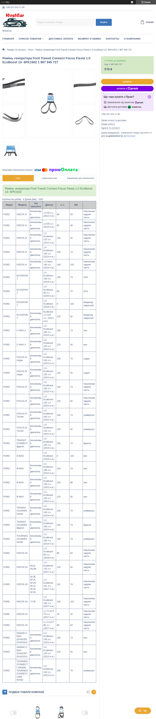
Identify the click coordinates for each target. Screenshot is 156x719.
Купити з (127, 88)
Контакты (112, 38)
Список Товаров (30, 38)
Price (30, 49)
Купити (127, 82)
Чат (142, 710)
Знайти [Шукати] (103, 22)
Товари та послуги (16, 49)
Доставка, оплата (61, 38)
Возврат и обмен (89, 38)
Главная (8, 38)
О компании (132, 38)
